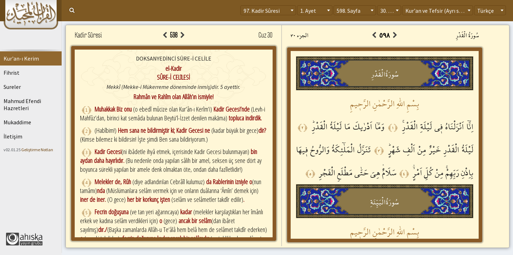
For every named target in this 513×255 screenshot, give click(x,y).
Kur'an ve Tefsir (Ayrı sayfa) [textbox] (438, 10)
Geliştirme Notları (37, 149)
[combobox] (268, 10)
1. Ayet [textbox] (308, 10)
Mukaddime (17, 122)
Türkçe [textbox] (485, 10)
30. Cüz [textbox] (388, 10)
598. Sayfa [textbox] (348, 10)
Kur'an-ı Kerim (21, 58)
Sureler (12, 86)
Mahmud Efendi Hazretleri (22, 104)
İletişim (13, 136)
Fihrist (11, 72)
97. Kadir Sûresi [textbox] (262, 10)
